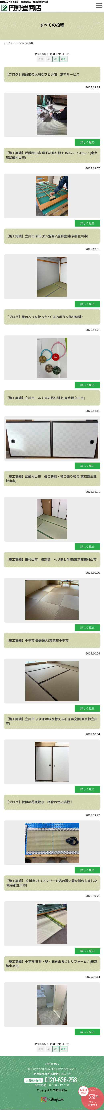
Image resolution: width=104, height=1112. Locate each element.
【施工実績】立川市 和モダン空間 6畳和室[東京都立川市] (47, 236)
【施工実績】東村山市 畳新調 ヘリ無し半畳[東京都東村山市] (52, 559)
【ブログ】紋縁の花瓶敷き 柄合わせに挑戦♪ (39, 802)
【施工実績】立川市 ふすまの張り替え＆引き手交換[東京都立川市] (51, 721)
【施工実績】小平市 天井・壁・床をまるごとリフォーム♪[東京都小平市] (51, 964)
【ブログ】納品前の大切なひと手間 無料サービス (43, 74)
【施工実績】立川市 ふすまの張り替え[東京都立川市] (45, 398)
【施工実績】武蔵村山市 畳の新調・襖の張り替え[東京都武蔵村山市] (51, 479)
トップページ (9, 43)
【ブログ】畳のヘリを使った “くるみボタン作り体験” (44, 317)
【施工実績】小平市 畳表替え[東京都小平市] (37, 640)
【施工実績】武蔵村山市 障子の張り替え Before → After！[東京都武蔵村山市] (51, 155)
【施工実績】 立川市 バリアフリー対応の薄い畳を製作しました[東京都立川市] (51, 883)
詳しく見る (87, 142)
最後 (63, 59)
